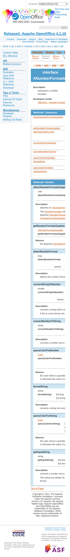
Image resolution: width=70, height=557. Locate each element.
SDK (5, 69)
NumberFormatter (53, 211)
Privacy (62, 528)
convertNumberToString (44, 151)
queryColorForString (43, 167)
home (5, 46)
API (5, 60)
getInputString (40, 171)
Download (21, 39)
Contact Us (49, 530)
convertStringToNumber (44, 143)
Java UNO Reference (8, 77)
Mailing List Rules (12, 119)
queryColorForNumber (44, 158)
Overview (37, 52)
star (55, 46)
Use (59, 52)
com (43, 46)
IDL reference (10, 56)
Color (40, 355)
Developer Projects (8, 114)
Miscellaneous (11, 110)
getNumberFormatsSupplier (46, 128)
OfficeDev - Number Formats (52, 102)
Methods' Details (56, 57)
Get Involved (28, 41)
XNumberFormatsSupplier (52, 218)
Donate (56, 530)
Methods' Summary (35, 57)
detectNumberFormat (43, 132)
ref (36, 46)
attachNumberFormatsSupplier (48, 117)
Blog (41, 39)
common (28, 46)
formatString (39, 161)
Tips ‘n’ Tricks (11, 92)
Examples (8, 72)
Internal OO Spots (12, 99)
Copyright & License (51, 528)
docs (19, 46)
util (61, 46)
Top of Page (37, 488)
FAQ (5, 96)
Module (50, 52)
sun (49, 46)
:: (34, 65)
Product (10, 39)
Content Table (10, 52)
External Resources (8, 104)
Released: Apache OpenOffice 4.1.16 (35, 34)
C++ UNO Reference (8, 83)
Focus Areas (42, 41)
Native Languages (59, 41)
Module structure (12, 64)
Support (32, 39)
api (12, 46)
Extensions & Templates (56, 39)
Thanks (63, 530)
